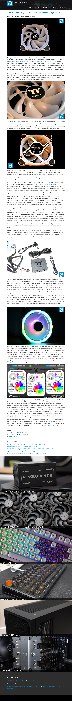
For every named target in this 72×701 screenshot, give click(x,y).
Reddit (28, 680)
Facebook (15, 680)
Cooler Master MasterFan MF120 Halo (46, 61)
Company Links (22, 686)
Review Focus (52, 686)
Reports (45, 7)
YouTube (9, 680)
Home (29, 7)
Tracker (61, 7)
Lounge (53, 7)
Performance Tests (13, 436)
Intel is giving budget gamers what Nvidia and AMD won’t (22, 446)
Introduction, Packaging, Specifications (18, 432)
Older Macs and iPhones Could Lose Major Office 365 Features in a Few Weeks (27, 453)
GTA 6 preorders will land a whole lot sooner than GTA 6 (21, 452)
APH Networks (20, 2)
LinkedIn (24, 680)
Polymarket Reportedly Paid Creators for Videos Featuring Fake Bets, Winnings (27, 444)
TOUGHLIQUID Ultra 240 (53, 425)
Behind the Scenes (12, 686)
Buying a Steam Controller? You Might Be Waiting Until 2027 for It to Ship (26, 450)
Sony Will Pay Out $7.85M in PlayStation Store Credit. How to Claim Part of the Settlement (30, 448)
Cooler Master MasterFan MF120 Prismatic (20, 61)
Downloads (45, 686)
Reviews (37, 7)
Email (33, 680)
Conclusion (11, 438)
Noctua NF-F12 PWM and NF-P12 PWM (43, 184)
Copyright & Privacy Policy (34, 686)
